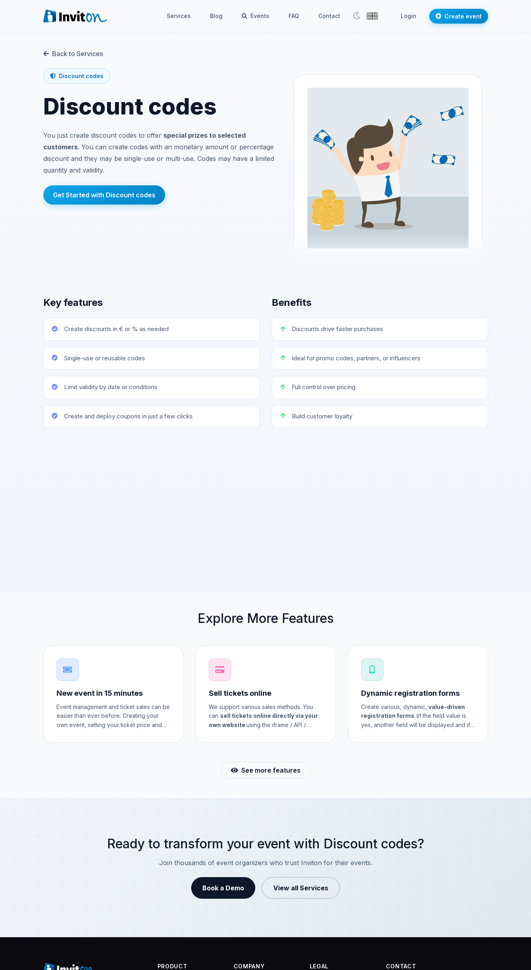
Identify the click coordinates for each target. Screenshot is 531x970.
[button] (372, 16)
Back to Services (73, 54)
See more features (266, 770)
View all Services (300, 888)
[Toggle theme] (356, 16)
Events (255, 15)
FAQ (294, 15)
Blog (216, 15)
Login (408, 15)
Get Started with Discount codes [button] (104, 195)
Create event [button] (459, 16)
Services (179, 15)
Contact (329, 15)
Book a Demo (223, 888)
